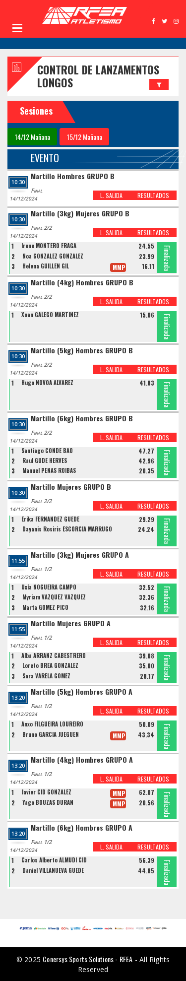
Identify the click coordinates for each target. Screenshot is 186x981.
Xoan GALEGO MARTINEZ (50, 315)
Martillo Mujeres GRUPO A (71, 623)
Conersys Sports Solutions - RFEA (87, 959)
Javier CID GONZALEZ (46, 792)
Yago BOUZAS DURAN (47, 802)
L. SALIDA (111, 195)
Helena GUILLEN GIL (45, 266)
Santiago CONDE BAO (47, 451)
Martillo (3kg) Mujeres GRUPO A (80, 555)
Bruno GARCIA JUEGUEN (50, 734)
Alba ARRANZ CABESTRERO (53, 655)
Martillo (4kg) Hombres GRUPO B (82, 282)
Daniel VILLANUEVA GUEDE (53, 870)
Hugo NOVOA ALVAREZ (47, 383)
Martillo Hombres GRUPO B (73, 176)
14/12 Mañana (32, 136)
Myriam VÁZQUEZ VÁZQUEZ (54, 597)
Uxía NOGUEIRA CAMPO (48, 587)
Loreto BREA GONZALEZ (50, 665)
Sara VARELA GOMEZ (46, 676)
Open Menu (17, 28)
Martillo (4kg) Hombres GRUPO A (82, 760)
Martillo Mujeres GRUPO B (71, 487)
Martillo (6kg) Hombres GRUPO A (81, 828)
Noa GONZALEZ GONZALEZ (52, 256)
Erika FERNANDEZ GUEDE (50, 519)
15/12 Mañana (84, 136)
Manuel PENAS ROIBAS (49, 470)
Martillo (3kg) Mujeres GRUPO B (80, 213)
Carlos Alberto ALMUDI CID (54, 860)
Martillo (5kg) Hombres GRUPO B (82, 350)
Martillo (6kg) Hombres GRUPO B (82, 418)
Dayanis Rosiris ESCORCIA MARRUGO (67, 529)
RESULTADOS (153, 195)
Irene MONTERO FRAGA (48, 246)
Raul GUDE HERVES (44, 460)
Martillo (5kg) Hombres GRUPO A (81, 692)
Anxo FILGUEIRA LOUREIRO (52, 724)
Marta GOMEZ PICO (45, 607)
